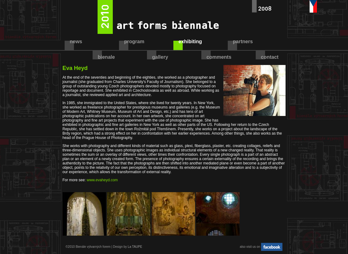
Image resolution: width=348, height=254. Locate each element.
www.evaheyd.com (102, 180)
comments (219, 57)
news (76, 41)
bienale (106, 57)
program (134, 41)
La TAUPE (135, 246)
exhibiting (190, 41)
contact (270, 57)
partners (243, 41)
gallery (160, 57)
